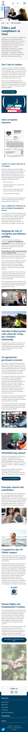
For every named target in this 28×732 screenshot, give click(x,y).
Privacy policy (17, 726)
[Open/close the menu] (24, 3)
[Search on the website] (13, 3)
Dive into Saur (5, 702)
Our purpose (4, 707)
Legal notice (10, 726)
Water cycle (4, 705)
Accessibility (14, 729)
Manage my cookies (18, 727)
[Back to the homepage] (3, 3)
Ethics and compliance (7, 712)
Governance (4, 710)
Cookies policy (9, 727)
